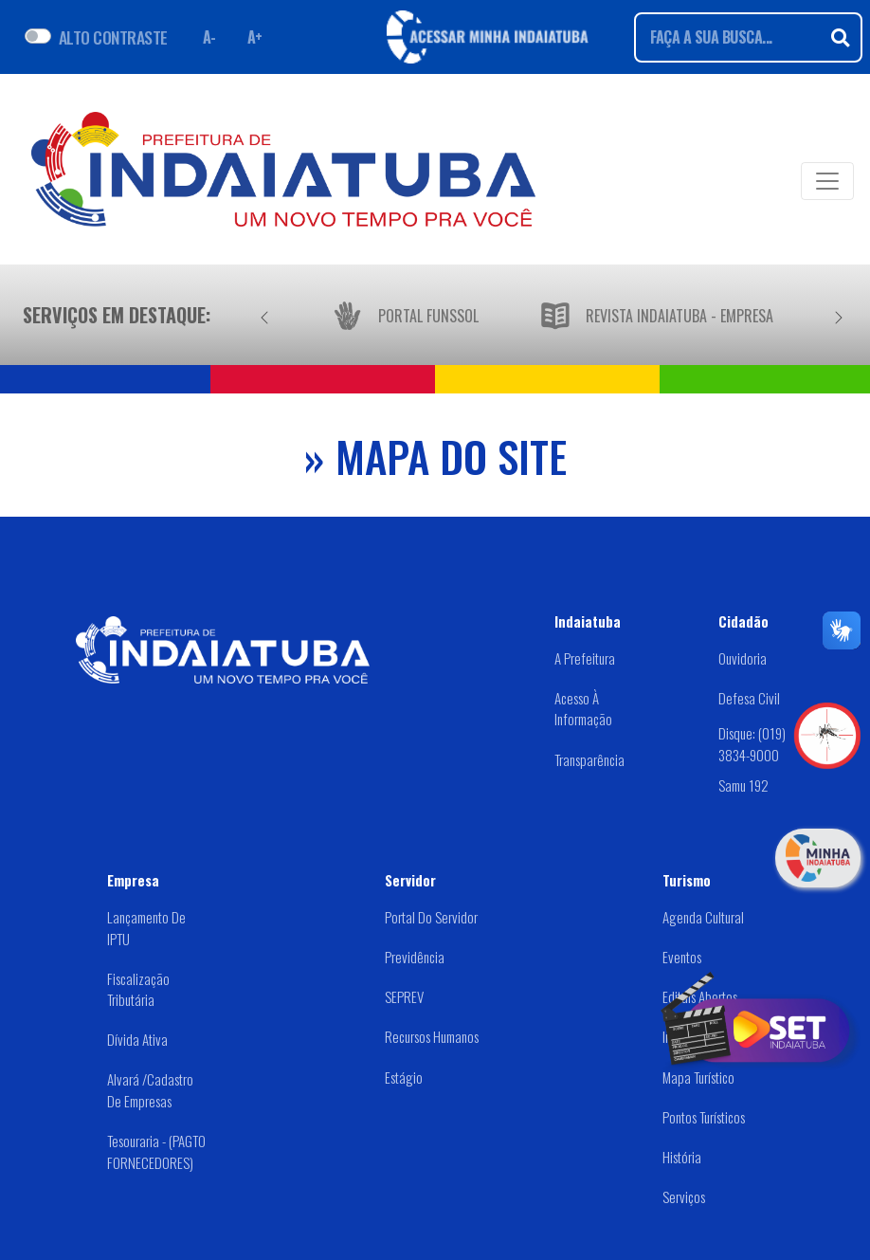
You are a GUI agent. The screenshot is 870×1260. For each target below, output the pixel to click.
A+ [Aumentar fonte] (255, 37)
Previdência (414, 956)
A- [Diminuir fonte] (209, 37)
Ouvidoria (742, 658)
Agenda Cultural (703, 916)
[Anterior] (264, 315)
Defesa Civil (749, 697)
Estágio (404, 1077)
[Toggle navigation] (827, 181)
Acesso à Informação (583, 708)
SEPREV (404, 996)
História (681, 1156)
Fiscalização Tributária (138, 989)
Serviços (683, 1196)
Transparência (589, 759)
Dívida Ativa (137, 1039)
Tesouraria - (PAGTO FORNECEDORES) (156, 1151)
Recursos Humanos (432, 1036)
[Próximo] (838, 315)
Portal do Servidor (431, 916)
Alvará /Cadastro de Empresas (150, 1089)
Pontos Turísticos (703, 1116)
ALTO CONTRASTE (113, 37)
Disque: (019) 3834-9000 (752, 743)
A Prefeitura (584, 658)
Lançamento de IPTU (146, 927)
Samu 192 (743, 785)
